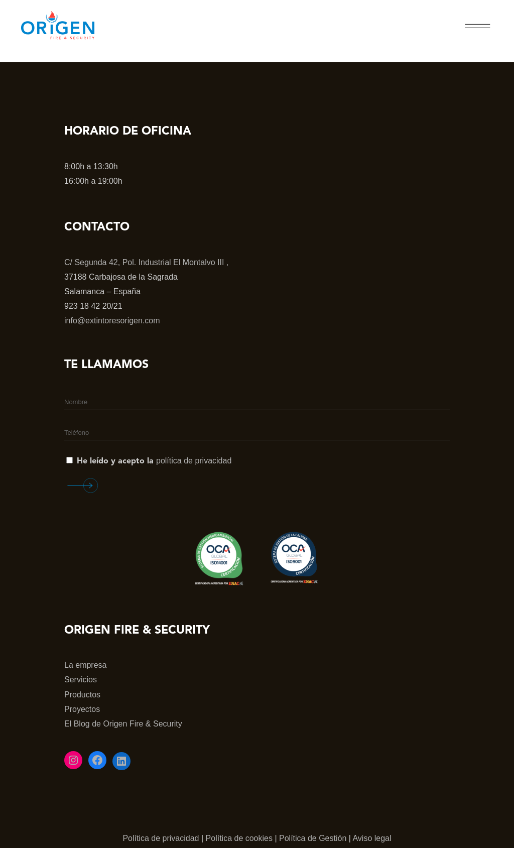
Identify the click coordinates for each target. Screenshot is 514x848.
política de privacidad (193, 460)
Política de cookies (239, 838)
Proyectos (82, 709)
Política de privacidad (160, 838)
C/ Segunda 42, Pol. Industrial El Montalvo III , (146, 262)
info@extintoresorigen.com (112, 320)
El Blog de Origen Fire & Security (123, 723)
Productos (82, 694)
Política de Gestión (312, 838)
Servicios (80, 679)
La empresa (85, 665)
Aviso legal (371, 838)
